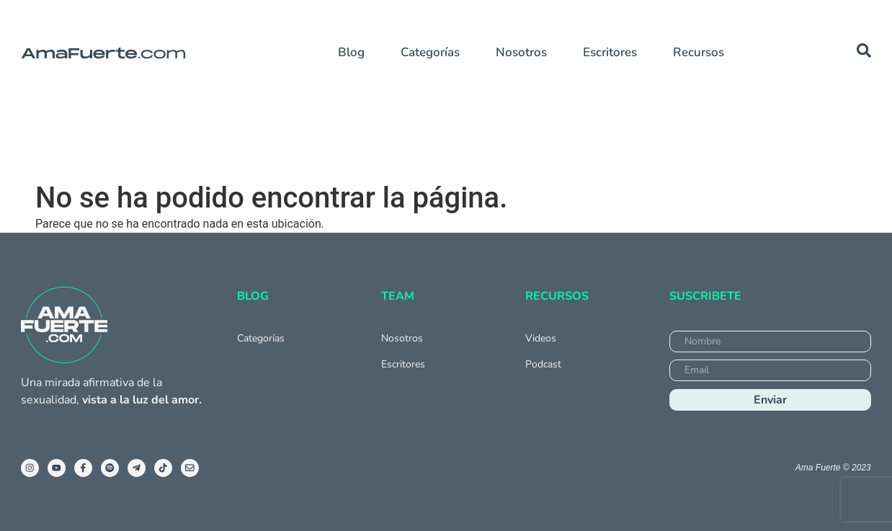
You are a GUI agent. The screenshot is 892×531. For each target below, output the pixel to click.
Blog (351, 52)
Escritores (610, 52)
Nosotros (521, 52)
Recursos (698, 52)
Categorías (430, 52)
